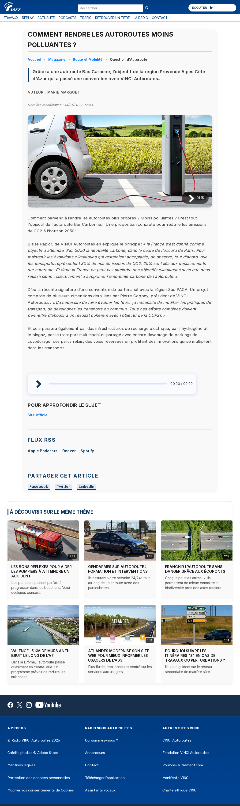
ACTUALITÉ (46, 18)
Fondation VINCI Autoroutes (185, 753)
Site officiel (38, 415)
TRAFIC (85, 18)
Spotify (87, 451)
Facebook (39, 487)
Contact (92, 765)
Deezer (69, 451)
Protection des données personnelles (39, 778)
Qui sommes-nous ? (101, 740)
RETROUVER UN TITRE (112, 18)
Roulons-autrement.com (182, 765)
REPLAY (28, 18)
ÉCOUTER (203, 7)
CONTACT (160, 18)
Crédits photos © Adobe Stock (33, 753)
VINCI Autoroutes (176, 740)
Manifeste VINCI (175, 778)
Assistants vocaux (100, 790)
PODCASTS (67, 18)
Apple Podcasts (42, 451)
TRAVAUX (11, 18)
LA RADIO (141, 18)
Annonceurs (95, 753)
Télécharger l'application (105, 778)
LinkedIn (86, 487)
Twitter (63, 487)
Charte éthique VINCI (179, 790)
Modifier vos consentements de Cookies (41, 790)
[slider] (108, 383)
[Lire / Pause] (188, 198)
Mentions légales (21, 765)
